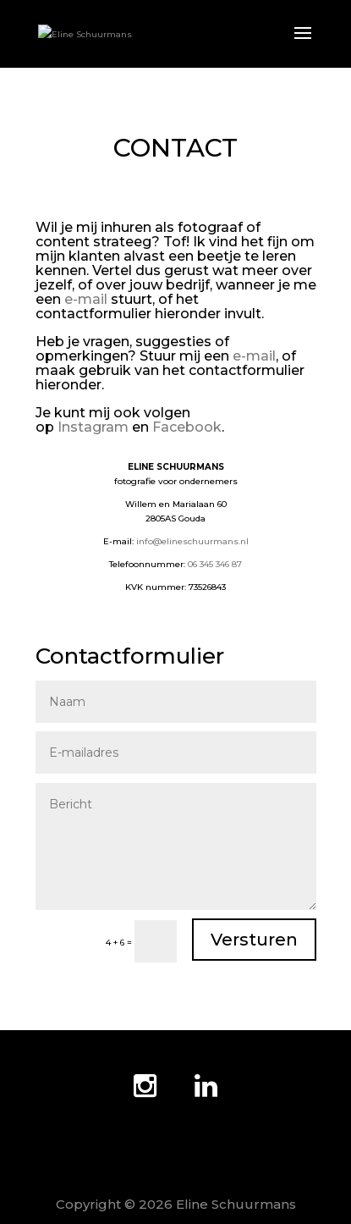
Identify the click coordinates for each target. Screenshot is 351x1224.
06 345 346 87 (215, 564)
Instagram (93, 427)
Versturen (254, 939)
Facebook (187, 427)
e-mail (85, 299)
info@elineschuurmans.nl (192, 541)
